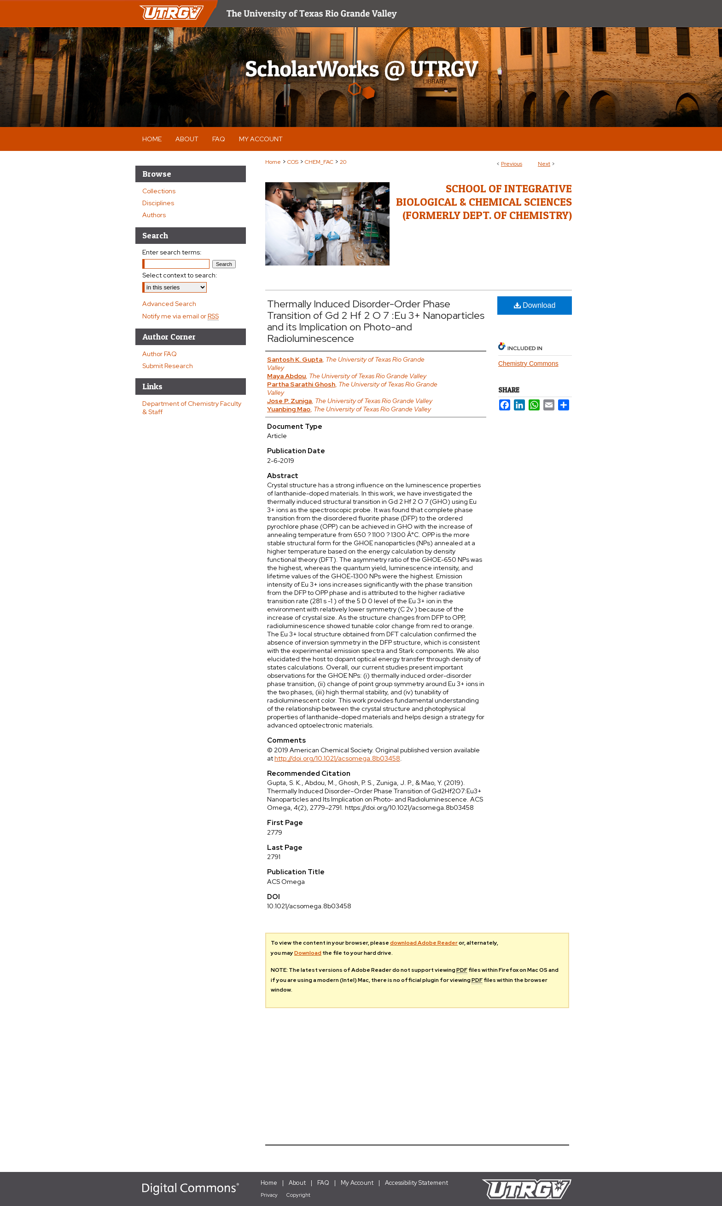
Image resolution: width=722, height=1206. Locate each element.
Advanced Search (169, 304)
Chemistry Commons (528, 363)
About (297, 1183)
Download (535, 305)
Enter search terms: (172, 252)
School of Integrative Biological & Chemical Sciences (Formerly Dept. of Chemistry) (484, 202)
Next (544, 163)
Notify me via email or (180, 316)
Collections (158, 191)
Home (273, 162)
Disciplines (158, 203)
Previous (511, 163)
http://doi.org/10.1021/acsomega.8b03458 (337, 758)
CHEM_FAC (319, 162)
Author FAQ (159, 354)
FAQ (323, 1183)
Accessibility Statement (416, 1183)
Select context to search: (179, 275)
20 (343, 162)
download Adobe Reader (424, 942)
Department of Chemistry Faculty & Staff (191, 407)
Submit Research (167, 366)
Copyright (298, 1195)
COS (292, 162)
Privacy (269, 1195)
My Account (357, 1183)
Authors (154, 215)
